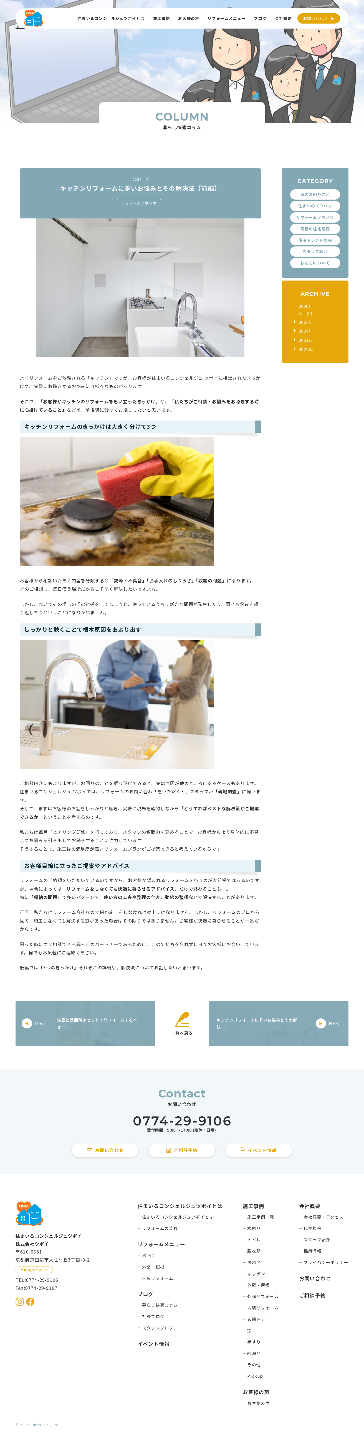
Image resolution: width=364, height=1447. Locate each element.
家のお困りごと (315, 194)
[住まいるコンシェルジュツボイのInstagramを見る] (20, 1302)
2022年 (306, 349)
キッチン (256, 1274)
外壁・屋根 (153, 1267)
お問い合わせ (315, 18)
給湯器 (254, 1353)
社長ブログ (153, 1316)
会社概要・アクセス (324, 1217)
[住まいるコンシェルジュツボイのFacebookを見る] (30, 1302)
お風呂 (254, 1262)
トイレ (254, 1239)
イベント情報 (154, 1343)
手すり (254, 1342)
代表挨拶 (313, 1228)
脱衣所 (254, 1251)
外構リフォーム (263, 1296)
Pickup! (256, 1376)
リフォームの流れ (160, 1228)
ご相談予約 (312, 1295)
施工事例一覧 (260, 1217)
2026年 (306, 306)
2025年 (306, 322)
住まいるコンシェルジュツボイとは (178, 1217)
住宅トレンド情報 (315, 240)
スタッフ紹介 (315, 251)
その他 (254, 1364)
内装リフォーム (157, 1278)
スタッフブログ (157, 1328)
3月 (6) (305, 313)
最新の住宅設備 (315, 228)
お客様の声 (258, 1403)
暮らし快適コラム (160, 1305)
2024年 (306, 331)
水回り (149, 1255)
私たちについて (315, 263)
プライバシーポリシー (326, 1262)
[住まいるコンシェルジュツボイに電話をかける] (181, 1124)
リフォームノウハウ (139, 203)
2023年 (306, 340)
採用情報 (313, 1251)
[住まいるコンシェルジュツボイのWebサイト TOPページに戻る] (33, 18)
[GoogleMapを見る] (34, 1270)
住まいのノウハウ (315, 205)
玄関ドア (256, 1319)
